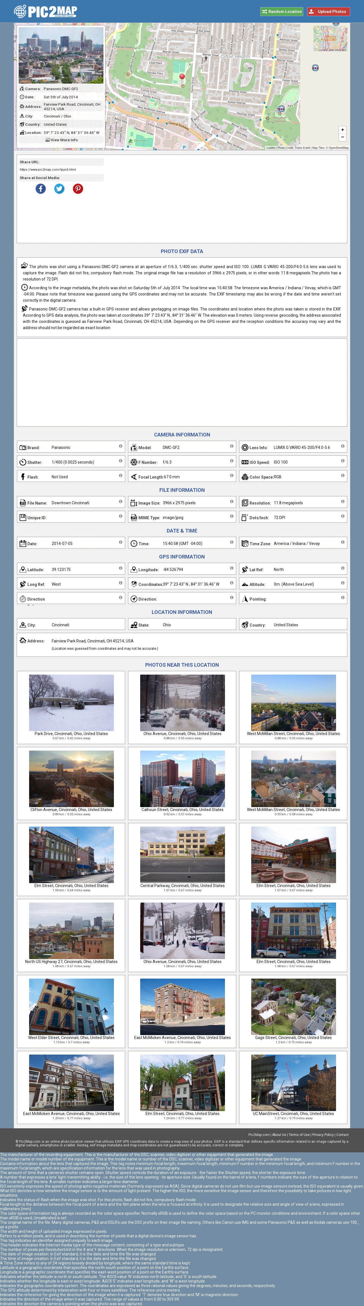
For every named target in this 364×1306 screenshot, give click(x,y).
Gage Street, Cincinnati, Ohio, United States (293, 1037)
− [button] (342, 137)
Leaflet (270, 147)
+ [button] (342, 130)
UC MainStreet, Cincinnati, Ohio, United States (293, 1113)
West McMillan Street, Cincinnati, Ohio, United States (293, 733)
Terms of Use (299, 1135)
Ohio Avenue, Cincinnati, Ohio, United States (183, 733)
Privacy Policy (323, 1135)
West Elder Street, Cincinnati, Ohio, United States (71, 1037)
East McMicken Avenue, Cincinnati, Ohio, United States (182, 1037)
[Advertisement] (223, 198)
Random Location (285, 11)
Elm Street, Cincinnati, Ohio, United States (71, 885)
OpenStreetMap (339, 147)
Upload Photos (332, 11)
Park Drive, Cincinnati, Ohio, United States (71, 733)
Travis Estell (302, 147)
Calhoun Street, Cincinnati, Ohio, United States (183, 809)
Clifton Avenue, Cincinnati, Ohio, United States (71, 809)
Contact (342, 1135)
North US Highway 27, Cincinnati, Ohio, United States (71, 961)
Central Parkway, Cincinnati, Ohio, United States (182, 885)
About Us (279, 1135)
